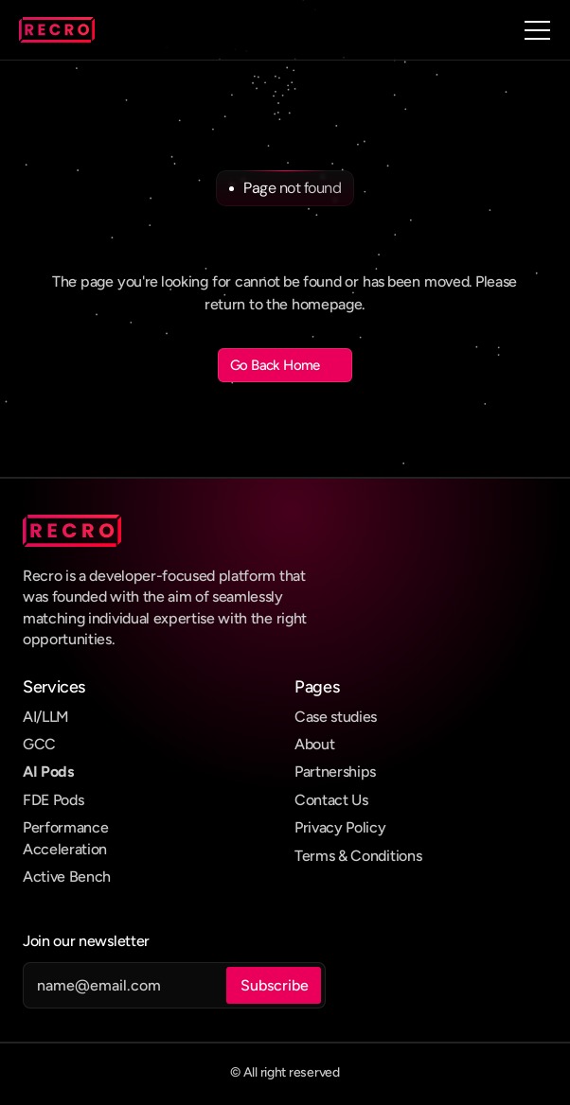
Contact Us (331, 800)
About (314, 744)
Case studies (335, 717)
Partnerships (335, 772)
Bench (90, 877)
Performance (65, 827)
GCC (39, 744)
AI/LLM (46, 717)
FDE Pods (53, 800)
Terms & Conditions (357, 856)
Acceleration (65, 849)
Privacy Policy (340, 827)
